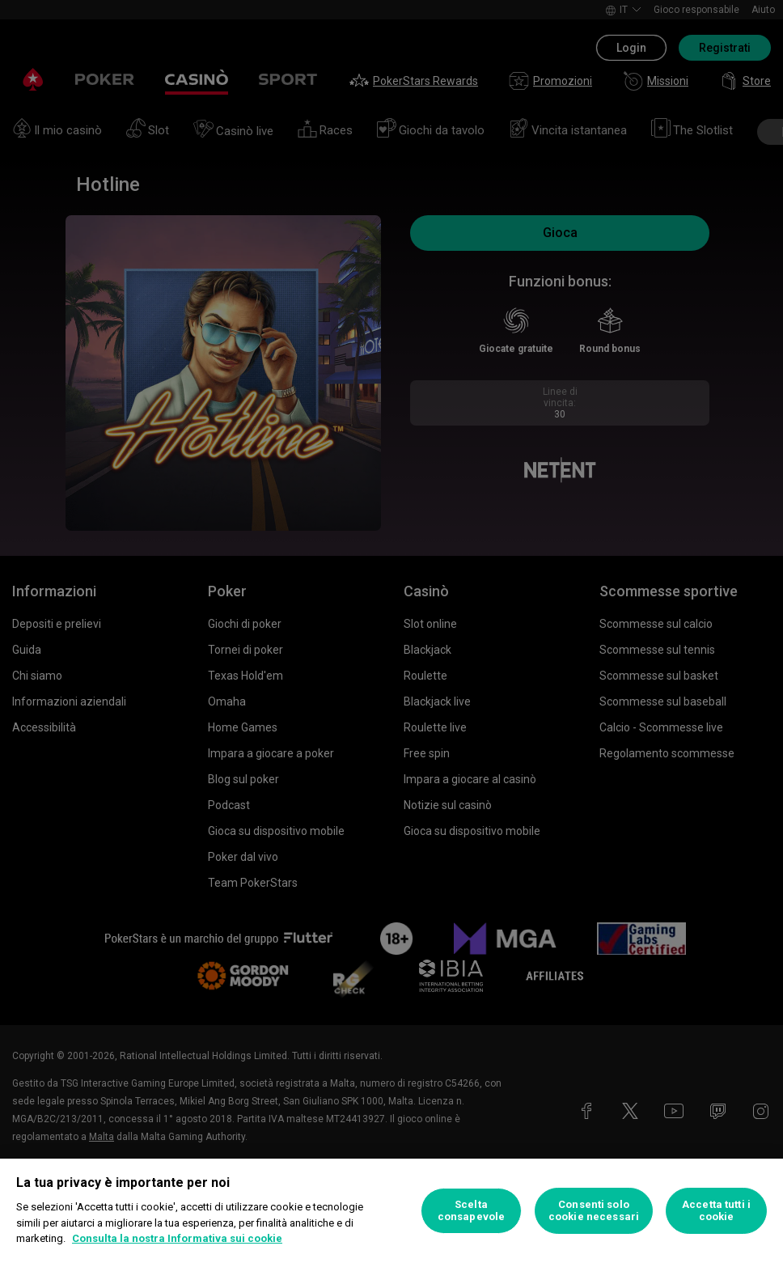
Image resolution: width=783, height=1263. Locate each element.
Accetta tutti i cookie (716, 1210)
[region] (391, 1211)
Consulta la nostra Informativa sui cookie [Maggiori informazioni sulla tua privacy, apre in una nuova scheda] (177, 1238)
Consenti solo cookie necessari (593, 1210)
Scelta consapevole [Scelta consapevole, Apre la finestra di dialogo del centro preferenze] (471, 1210)
